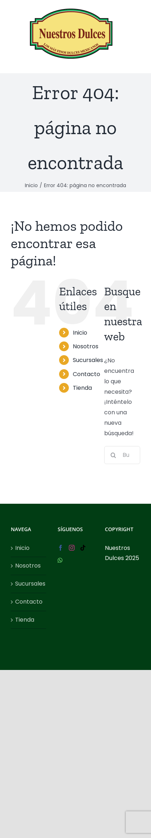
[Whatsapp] (60, 560)
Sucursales (88, 360)
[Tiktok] (83, 548)
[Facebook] (60, 548)
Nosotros (85, 346)
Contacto (86, 374)
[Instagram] (72, 548)
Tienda (82, 388)
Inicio (80, 332)
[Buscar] (113, 455)
